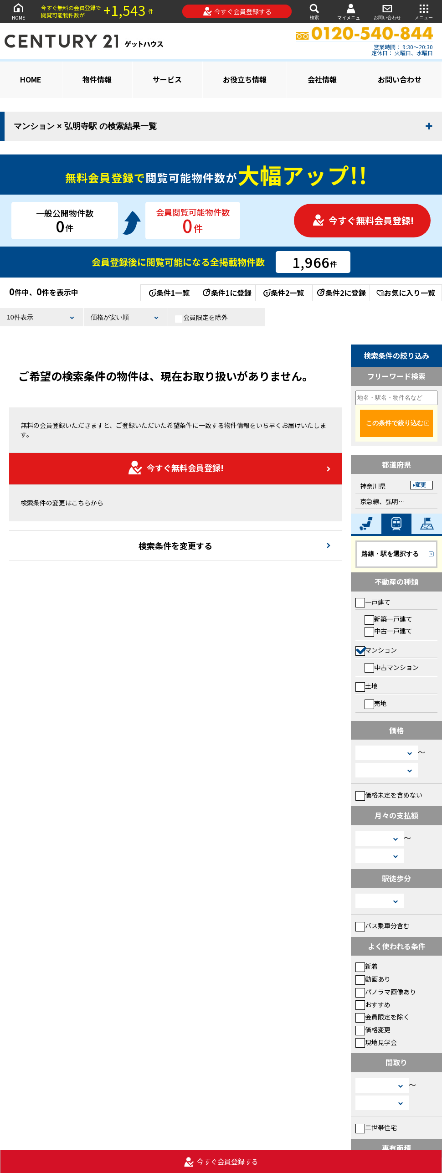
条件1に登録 (226, 292)
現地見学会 (376, 1042)
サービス (167, 79)
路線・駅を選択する (390, 553)
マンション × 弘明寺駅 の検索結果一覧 (85, 126)
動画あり (373, 978)
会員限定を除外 (201, 318)
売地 (376, 703)
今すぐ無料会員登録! (363, 220)
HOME (18, 11)
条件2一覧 (283, 292)
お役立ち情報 (245, 79)
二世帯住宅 (376, 1127)
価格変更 (373, 1029)
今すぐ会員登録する (237, 11)
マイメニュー (351, 11)
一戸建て (373, 602)
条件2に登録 (341, 292)
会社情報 (322, 79)
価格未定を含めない (388, 794)
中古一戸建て (388, 630)
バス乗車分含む (382, 925)
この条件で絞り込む (394, 423)
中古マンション (392, 667)
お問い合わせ (387, 11)
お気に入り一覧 (405, 292)
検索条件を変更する (175, 545)
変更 (420, 485)
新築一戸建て (388, 618)
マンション (376, 649)
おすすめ (373, 1004)
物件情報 (97, 79)
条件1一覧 (169, 292)
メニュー (424, 11)
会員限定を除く (382, 1016)
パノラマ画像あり (385, 991)
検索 (314, 11)
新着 (366, 966)
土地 (366, 685)
